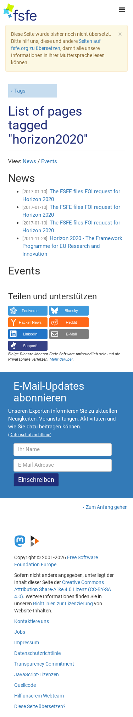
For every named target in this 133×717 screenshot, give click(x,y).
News (29, 161)
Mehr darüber (61, 359)
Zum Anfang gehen (107, 507)
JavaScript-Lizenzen (36, 674)
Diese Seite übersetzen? (40, 706)
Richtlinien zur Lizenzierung (63, 603)
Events (49, 161)
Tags (20, 91)
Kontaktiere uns (31, 621)
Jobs (19, 632)
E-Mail (71, 334)
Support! (30, 346)
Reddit (71, 322)
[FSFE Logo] (20, 12)
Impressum (26, 642)
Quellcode (25, 685)
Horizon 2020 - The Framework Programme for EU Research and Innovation (72, 246)
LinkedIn (30, 334)
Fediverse (30, 311)
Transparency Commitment (44, 664)
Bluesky (71, 311)
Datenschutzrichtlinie (37, 653)
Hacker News (30, 322)
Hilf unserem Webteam (39, 696)
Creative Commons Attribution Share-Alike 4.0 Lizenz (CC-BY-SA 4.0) (62, 589)
